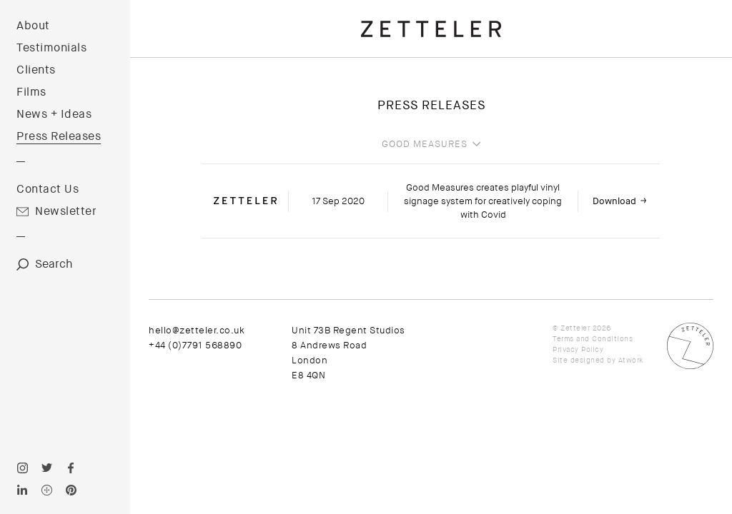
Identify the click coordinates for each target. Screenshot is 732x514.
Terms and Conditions (593, 338)
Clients (36, 70)
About (33, 26)
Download (614, 201)
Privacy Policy (578, 349)
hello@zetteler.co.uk (196, 330)
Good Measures (425, 144)
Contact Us (47, 189)
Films (31, 92)
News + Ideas (54, 114)
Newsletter (66, 211)
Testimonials (51, 48)
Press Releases (58, 136)
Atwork (630, 360)
